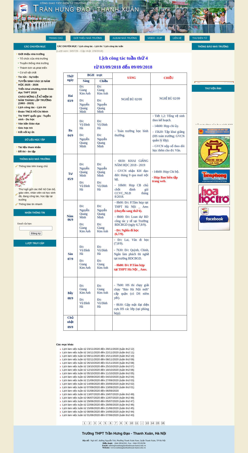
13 (147, 423)
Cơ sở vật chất (28, 72)
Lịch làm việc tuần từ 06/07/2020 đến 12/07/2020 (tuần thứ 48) (98, 397)
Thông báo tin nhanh (30, 204)
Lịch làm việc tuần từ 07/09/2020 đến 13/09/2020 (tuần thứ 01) (98, 387)
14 (152, 423)
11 (136, 423)
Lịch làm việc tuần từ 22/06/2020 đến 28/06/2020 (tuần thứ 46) (98, 404)
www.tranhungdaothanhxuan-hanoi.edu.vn (128, 448)
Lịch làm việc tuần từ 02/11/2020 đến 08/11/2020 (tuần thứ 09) (98, 359)
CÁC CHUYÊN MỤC (67, 46)
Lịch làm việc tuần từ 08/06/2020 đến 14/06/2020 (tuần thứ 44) (98, 411)
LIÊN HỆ (177, 38)
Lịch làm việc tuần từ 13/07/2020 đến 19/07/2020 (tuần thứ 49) (98, 394)
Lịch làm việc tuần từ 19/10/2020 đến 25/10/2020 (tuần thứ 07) (98, 366)
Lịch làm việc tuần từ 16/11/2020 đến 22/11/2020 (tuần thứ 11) (98, 352)
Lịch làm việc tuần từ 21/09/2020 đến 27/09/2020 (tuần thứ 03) (98, 380)
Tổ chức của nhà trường (34, 58)
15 (157, 423)
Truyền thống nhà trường (34, 63)
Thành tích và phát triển (33, 67)
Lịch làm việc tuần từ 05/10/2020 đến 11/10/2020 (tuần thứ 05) (98, 373)
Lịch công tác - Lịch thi (90, 46)
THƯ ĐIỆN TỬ (199, 38)
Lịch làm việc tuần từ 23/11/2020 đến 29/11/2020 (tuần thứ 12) (98, 348)
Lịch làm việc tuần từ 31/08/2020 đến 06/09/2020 (90, 390)
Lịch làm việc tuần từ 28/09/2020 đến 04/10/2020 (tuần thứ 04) (98, 376)
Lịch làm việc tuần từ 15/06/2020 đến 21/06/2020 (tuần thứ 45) (98, 408)
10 (131, 423)
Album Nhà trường (125, 38)
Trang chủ (56, 38)
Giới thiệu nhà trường (87, 38)
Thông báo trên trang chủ (33, 166)
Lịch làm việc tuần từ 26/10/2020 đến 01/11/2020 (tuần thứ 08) (98, 362)
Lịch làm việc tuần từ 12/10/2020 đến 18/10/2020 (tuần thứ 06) (98, 369)
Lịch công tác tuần (113, 46)
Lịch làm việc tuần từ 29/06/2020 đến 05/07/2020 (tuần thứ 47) (98, 401)
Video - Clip (155, 38)
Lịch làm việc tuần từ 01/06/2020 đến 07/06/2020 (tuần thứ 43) (98, 415)
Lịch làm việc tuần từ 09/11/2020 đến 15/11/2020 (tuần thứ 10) (98, 355)
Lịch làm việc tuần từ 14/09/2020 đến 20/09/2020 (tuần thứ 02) (98, 383)
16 (162, 423)
